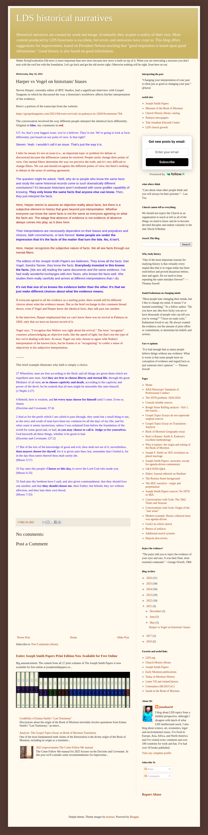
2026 (149, 577)
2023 (149, 594)
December (156, 611)
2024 (149, 589)
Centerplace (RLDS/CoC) (160, 686)
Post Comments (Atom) (44, 644)
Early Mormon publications (161, 671)
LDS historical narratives (64, 18)
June (152, 616)
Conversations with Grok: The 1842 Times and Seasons (166, 501)
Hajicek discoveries (157, 538)
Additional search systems (160, 533)
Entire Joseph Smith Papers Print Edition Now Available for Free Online (66, 656)
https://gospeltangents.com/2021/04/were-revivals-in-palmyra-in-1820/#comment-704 (69, 113)
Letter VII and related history (162, 681)
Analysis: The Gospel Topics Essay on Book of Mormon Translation (58, 732)
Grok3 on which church (159, 524)
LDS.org (150, 657)
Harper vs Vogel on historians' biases (169, 627)
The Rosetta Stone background (163, 478)
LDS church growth (157, 127)
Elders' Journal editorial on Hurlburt (166, 473)
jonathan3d (166, 707)
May (152, 622)
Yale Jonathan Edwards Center (163, 122)
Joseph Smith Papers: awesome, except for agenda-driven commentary (167, 462)
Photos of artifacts (156, 528)
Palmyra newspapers (157, 117)
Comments (152, 776)
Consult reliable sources (159, 402)
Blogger (134, 816)
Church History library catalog (163, 113)
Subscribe (167, 162)
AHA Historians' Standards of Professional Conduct (162, 391)
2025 (149, 583)
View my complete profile (156, 753)
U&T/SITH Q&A (155, 468)
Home (73, 637)
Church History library (158, 662)
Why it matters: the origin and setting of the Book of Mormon (168, 446)
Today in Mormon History (160, 676)
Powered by (167, 174)
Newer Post (23, 637)
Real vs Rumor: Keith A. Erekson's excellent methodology (165, 438)
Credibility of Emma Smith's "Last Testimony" (46, 718)
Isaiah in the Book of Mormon (163, 690)
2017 (149, 635)
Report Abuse (151, 794)
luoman (110, 816)
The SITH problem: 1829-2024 (163, 397)
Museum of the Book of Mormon (164, 108)
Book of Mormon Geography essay (165, 431)
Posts (148, 769)
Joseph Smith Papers (157, 103)
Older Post (123, 637)
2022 (149, 600)
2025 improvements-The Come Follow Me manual (64, 747)
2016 (149, 641)
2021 (149, 606)
